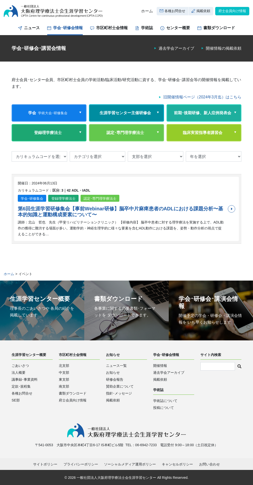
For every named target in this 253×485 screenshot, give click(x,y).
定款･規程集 (21, 386)
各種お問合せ (175, 11)
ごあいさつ (20, 366)
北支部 (64, 366)
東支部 (64, 379)
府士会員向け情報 (232, 11)
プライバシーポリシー (80, 464)
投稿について (163, 408)
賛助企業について (120, 386)
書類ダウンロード (219, 28)
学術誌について (165, 401)
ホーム (147, 11)
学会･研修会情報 (68, 28)
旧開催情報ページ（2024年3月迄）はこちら (202, 97)
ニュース (32, 28)
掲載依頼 (203, 11)
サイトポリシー (45, 464)
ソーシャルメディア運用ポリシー (130, 464)
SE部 (16, 400)
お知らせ (113, 373)
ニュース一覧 (116, 366)
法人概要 (18, 373)
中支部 (64, 373)
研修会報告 (114, 379)
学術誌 (147, 28)
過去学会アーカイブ (176, 48)
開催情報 (160, 366)
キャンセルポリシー (177, 464)
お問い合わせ (209, 464)
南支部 (64, 386)
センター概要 (178, 28)
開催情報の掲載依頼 (223, 48)
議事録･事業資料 (25, 379)
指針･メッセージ (119, 393)
